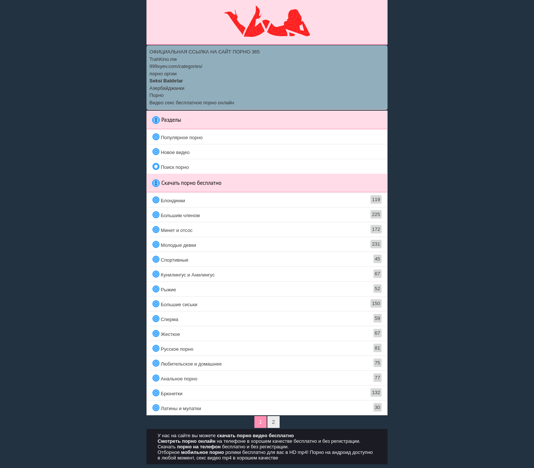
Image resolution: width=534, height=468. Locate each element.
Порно (156, 95)
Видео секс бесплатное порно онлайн (191, 102)
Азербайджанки (166, 88)
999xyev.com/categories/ (175, 66)
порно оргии (163, 73)
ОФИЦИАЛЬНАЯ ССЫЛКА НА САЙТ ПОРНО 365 (204, 52)
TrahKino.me (163, 59)
